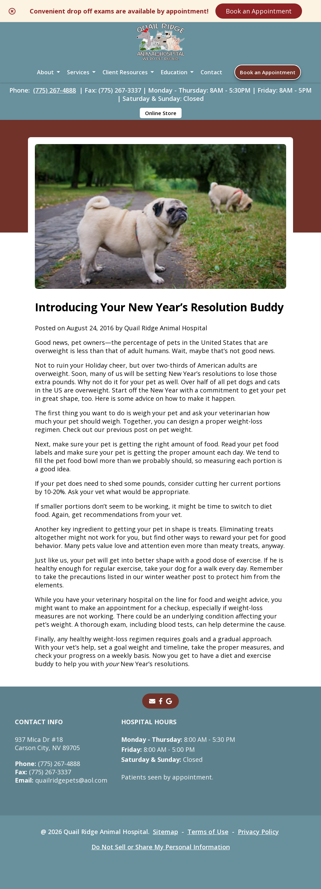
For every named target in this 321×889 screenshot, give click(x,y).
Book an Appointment (259, 11)
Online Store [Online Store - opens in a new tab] (160, 113)
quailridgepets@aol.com (61, 780)
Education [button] (174, 72)
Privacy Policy (258, 831)
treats (207, 529)
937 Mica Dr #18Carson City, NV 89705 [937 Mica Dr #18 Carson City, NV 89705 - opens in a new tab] (47, 743)
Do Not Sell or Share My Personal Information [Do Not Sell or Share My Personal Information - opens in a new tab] (160, 847)
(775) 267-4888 (54, 90)
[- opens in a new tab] (161, 701)
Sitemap (165, 831)
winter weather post (175, 577)
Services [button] (78, 72)
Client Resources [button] (125, 72)
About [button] (45, 72)
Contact (211, 72)
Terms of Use (207, 831)
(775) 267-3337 (43, 772)
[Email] (152, 701)
